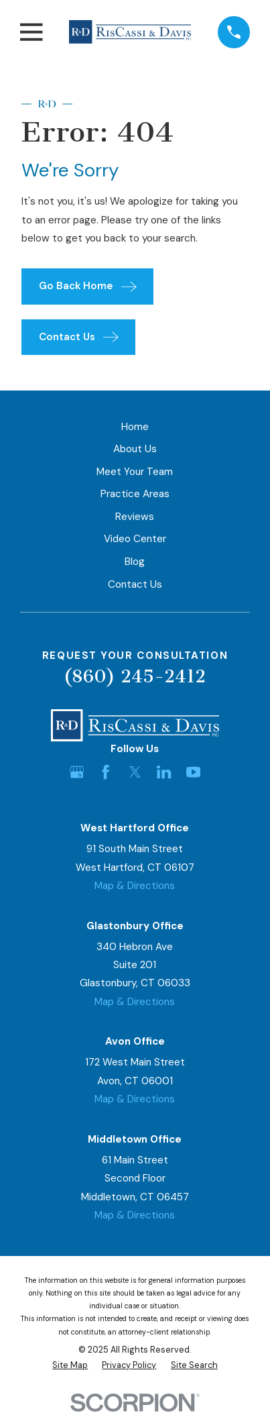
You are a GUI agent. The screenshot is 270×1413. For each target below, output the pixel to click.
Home (135, 426)
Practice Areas (135, 494)
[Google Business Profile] (77, 772)
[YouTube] (193, 772)
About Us (135, 449)
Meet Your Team (134, 471)
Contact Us (135, 584)
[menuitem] (70, 1365)
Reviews (134, 516)
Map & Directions (134, 885)
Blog (135, 561)
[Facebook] (105, 772)
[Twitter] (135, 772)
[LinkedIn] (164, 772)
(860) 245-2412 (135, 676)
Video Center (135, 538)
